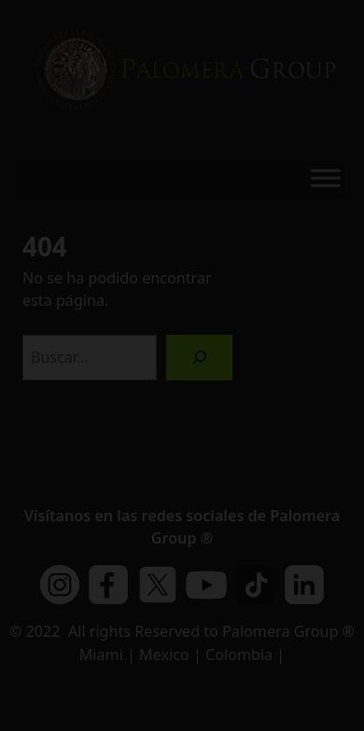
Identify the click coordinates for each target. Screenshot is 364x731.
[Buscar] (199, 357)
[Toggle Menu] (326, 177)
